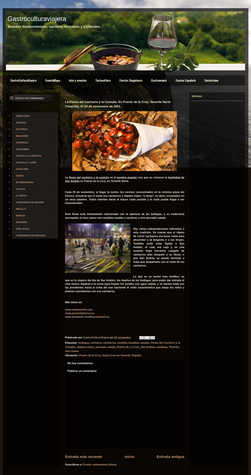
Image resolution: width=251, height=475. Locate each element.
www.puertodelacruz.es (79, 313)
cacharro (96, 342)
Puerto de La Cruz (128, 347)
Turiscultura (103, 80)
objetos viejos (85, 347)
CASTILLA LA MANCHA (29, 155)
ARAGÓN (21, 122)
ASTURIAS (22, 129)
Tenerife (174, 347)
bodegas (83, 342)
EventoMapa (52, 80)
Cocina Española (186, 80)
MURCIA (20, 215)
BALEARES (22, 136)
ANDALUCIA (22, 116)
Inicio (129, 457)
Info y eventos (78, 80)
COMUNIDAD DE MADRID (30, 202)
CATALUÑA (22, 169)
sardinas (162, 347)
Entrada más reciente (83, 457)
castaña (122, 342)
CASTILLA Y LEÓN (26, 162)
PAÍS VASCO (23, 229)
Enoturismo (211, 80)
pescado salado (105, 347)
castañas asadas (138, 342)
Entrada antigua (170, 457)
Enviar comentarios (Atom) (99, 464)
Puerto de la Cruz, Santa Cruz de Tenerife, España (110, 355)
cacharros (109, 342)
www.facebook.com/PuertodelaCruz (87, 316)
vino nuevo (72, 351)
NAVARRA (21, 222)
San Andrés (148, 347)
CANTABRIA (22, 149)
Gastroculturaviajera (37, 18)
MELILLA (21, 209)
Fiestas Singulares (130, 80)
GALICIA (20, 189)
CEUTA (20, 175)
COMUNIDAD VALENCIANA (31, 235)
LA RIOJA (21, 195)
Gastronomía (159, 80)
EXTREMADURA (25, 182)
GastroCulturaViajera (23, 80)
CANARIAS (22, 142)
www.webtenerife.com (78, 309)
